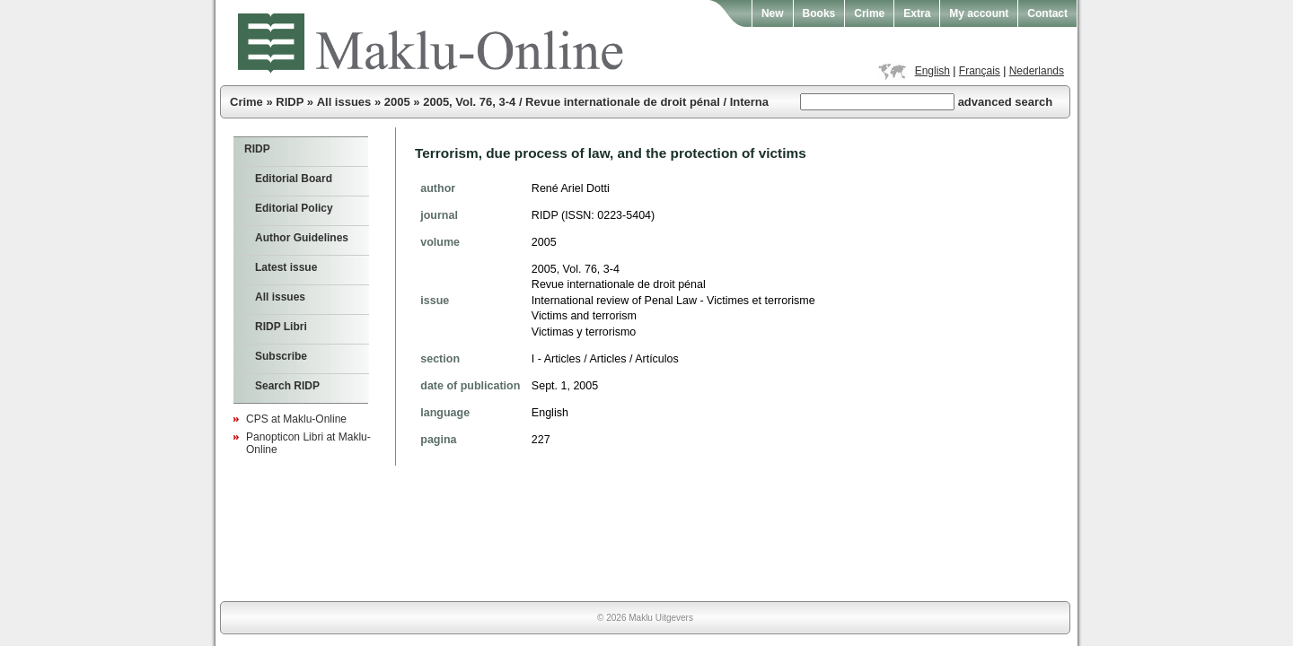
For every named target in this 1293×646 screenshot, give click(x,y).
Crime (869, 13)
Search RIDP (287, 386)
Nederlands (1036, 71)
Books (819, 13)
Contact (1047, 13)
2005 (397, 102)
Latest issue (286, 267)
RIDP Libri (281, 326)
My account (978, 13)
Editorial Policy (294, 208)
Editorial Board (293, 178)
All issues (344, 102)
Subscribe (281, 356)
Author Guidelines (301, 237)
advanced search (1005, 102)
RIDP (289, 102)
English (932, 71)
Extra (916, 13)
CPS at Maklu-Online (296, 419)
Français (979, 71)
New (772, 13)
